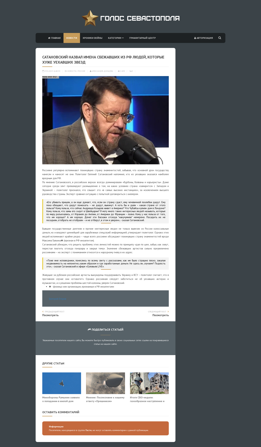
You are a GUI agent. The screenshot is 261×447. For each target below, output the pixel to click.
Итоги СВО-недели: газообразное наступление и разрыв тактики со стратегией (148, 401)
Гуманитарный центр (142, 37)
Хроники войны (92, 37)
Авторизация (203, 37)
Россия (81, 71)
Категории (116, 37)
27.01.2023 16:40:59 (51, 71)
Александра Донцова (101, 71)
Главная (54, 37)
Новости (71, 37)
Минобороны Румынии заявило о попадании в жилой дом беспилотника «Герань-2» (61, 401)
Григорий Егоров (57, 298)
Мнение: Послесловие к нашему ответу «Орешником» (105, 399)
